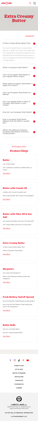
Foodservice (19, 384)
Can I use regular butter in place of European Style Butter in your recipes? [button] (16, 103)
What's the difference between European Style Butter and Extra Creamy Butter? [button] (15, 131)
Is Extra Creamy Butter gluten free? (14, 247)
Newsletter (19, 376)
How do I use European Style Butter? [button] (17, 112)
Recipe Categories (19, 373)
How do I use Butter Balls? (11, 329)
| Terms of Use (24, 408)
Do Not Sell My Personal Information (19, 413)
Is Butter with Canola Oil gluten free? (14, 192)
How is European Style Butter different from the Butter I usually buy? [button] (16, 121)
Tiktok (19, 360)
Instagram (14, 360)
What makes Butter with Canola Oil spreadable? (18, 195)
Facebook (10, 360)
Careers (19, 388)
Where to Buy (19, 365)
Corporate (19, 380)
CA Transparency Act (19, 416)
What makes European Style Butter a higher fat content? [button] (18, 84)
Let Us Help (19, 369)
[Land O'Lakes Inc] (19, 404)
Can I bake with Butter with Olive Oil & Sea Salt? (18, 221)
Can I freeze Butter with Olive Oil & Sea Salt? (17, 224)
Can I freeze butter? (9, 164)
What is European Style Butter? (13, 250)
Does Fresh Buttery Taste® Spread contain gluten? (19, 301)
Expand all (30, 36)
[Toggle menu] (34, 3)
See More (6, 173)
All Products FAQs (19, 146)
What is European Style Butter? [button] (15, 67)
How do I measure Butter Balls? (13, 332)
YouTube (27, 360)
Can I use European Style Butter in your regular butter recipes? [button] (16, 75)
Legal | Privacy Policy (15, 408)
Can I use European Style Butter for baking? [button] (17, 93)
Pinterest (23, 360)
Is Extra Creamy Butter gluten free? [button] (17, 43)
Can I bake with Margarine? (11, 273)
